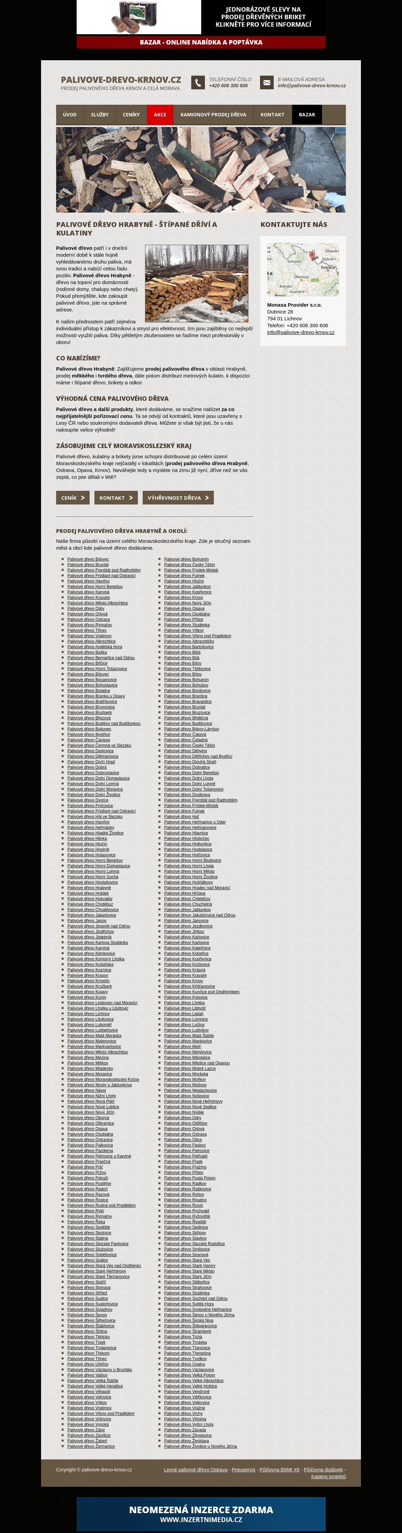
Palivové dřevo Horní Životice (191, 876)
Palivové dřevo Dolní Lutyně (189, 783)
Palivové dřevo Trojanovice (91, 1347)
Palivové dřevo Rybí (85, 1211)
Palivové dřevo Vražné (184, 1408)
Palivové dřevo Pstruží (87, 1178)
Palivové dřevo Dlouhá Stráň (190, 761)
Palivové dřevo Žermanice (91, 1446)
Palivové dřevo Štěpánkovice (190, 1326)
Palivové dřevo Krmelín (88, 981)
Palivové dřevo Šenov (87, 1315)
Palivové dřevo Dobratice (187, 767)
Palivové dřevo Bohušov (186, 685)
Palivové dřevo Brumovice (91, 707)
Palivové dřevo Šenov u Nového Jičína (199, 1315)
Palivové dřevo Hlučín (184, 581)
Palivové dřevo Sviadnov (89, 1309)
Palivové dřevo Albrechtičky (189, 641)
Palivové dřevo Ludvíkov (186, 1030)
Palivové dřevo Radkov (185, 1183)
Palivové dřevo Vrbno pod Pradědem (197, 636)
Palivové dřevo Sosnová (186, 1254)
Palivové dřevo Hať (181, 816)
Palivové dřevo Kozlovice (187, 964)
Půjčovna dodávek (323, 1469)
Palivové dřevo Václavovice (189, 1369)
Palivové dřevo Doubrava (187, 794)
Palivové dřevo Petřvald (185, 1156)
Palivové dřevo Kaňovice (186, 937)
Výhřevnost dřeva (174, 497)
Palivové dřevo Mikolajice (187, 1057)
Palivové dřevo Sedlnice (186, 1227)
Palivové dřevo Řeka (86, 1221)
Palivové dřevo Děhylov (185, 751)
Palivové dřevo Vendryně (187, 1391)
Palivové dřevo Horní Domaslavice (98, 866)
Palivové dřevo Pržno (86, 1172)
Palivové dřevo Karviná (88, 592)
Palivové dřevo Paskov (185, 1145)
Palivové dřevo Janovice (186, 920)
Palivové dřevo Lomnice (186, 1019)
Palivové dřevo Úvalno (184, 1364)
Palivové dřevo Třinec (87, 630)
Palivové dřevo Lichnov (88, 1013)
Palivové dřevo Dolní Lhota (188, 778)
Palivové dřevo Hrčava (184, 893)
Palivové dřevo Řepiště (185, 1221)
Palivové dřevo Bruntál (87, 564)
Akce (160, 114)
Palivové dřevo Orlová (87, 614)
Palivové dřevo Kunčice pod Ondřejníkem (201, 991)
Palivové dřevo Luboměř (89, 1024)
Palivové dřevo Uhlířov (87, 1364)
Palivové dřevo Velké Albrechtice (193, 1380)
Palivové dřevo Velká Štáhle (92, 1380)
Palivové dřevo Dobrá (87, 767)
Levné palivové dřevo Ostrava (195, 1469)
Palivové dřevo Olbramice (90, 1123)
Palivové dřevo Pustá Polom (190, 1178)
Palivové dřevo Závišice (89, 1435)
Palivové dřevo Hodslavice (188, 849)
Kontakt (273, 114)
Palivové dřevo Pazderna (90, 1150)
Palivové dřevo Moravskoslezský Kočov (103, 1079)
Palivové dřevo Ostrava (88, 619)
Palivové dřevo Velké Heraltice (95, 1386)
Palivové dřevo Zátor (86, 1430)
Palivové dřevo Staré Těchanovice (98, 1276)
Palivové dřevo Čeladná (186, 740)
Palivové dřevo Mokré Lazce (190, 1068)
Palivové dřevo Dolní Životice (93, 794)
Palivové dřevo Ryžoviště (187, 1216)
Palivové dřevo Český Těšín (189, 564)
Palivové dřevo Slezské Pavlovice (98, 1243)
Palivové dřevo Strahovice (188, 1287)
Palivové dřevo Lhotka (184, 1002)
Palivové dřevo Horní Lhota (189, 866)
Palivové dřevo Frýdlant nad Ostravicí (101, 575)
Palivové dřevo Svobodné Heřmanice (198, 1309)
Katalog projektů (328, 1476)
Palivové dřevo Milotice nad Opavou (197, 1063)
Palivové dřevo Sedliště (88, 1227)
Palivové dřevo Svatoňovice (92, 1304)
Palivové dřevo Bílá (181, 657)
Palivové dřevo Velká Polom (189, 1375)
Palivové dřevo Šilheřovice (91, 1320)
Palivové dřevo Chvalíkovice (93, 909)
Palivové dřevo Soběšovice (92, 1254)
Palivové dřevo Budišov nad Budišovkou (103, 723)
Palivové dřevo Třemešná (187, 1353)
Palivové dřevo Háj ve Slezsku (94, 816)
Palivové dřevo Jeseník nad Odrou (98, 926)
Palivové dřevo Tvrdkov (185, 1358)
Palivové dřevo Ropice (87, 1200)
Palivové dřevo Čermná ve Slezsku (99, 745)
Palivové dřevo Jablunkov (187, 586)
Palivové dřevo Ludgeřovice (92, 1030)
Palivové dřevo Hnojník (88, 849)
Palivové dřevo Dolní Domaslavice (98, 778)
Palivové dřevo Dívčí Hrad (91, 761)
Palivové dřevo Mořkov (185, 1079)
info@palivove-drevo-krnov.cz (312, 85)
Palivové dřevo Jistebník (89, 937)
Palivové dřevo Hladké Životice (95, 833)
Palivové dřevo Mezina (88, 1057)
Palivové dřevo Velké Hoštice (190, 1386)
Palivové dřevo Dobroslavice (93, 772)
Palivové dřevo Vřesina (185, 1419)
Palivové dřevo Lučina (184, 1024)
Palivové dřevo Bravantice (188, 701)
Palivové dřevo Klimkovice (91, 953)
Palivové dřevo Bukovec (89, 729)
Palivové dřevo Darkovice (90, 751)
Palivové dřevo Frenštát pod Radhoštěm (104, 570)
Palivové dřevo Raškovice (187, 1189)
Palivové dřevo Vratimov (89, 636)
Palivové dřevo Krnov (183, 597)
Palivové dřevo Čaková (185, 734)
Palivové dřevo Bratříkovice (92, 701)
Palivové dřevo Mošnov (185, 1085)
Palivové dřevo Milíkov (87, 1063)
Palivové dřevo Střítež (87, 1293)
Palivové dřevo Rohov (184, 1194)
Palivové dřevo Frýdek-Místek (191, 570)
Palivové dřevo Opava (184, 608)
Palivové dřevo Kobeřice (186, 953)
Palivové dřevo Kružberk (89, 986)
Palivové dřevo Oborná (88, 1117)
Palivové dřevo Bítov (183, 674)
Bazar (307, 114)
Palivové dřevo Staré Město (189, 1271)
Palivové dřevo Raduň (87, 1189)
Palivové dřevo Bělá (182, 652)
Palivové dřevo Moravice (89, 1074)
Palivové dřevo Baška (87, 652)
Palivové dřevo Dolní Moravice (95, 789)
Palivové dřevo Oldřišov (185, 1123)
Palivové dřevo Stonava (89, 1287)
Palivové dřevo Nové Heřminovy (193, 1101)
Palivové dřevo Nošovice (186, 1096)
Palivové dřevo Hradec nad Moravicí (197, 887)
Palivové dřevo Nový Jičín (187, 603)
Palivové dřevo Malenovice (91, 1041)
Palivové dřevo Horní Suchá (92, 876)
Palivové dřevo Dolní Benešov (191, 772)
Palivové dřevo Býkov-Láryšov (191, 729)
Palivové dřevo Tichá (183, 1336)
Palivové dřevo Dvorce (87, 800)
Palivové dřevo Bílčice (87, 663)
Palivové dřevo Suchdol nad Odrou (196, 1298)
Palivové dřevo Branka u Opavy (96, 696)
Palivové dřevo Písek (183, 1161)
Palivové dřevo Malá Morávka (94, 1035)
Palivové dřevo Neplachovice (190, 1090)
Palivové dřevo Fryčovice (90, 805)
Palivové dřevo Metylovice (188, 1052)
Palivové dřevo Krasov (87, 975)
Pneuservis (243, 1469)
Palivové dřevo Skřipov (185, 1232)
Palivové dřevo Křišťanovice (189, 986)
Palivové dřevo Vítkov (184, 630)
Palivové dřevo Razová (88, 1194)
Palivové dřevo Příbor (184, 619)
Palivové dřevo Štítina (87, 1331)
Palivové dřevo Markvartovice (94, 1046)
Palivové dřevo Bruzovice (187, 712)
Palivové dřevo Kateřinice (187, 948)
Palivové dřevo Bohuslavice (92, 685)
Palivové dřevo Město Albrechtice (97, 603)
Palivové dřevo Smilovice (187, 1249)
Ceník (69, 497)
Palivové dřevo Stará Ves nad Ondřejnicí (104, 1265)
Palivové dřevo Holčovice (187, 855)
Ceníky (131, 114)
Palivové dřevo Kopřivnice (187, 592)
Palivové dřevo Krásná (184, 970)
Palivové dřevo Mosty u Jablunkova (99, 1085)
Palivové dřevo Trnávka (185, 1342)
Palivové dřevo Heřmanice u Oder (195, 822)
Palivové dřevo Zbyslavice (188, 1435)
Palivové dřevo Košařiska (90, 964)
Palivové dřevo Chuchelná (188, 904)
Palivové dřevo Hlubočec (186, 838)
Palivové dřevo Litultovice (90, 1019)
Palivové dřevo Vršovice (89, 1419)
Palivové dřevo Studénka (187, 625)
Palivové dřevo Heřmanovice (190, 827)
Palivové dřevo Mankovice (188, 1041)
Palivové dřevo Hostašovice (92, 882)
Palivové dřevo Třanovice (187, 1347)
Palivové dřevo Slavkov (185, 1238)
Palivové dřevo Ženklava (186, 1441)
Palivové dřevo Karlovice (186, 942)
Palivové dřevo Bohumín (186, 559)
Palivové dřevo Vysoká (88, 1424)
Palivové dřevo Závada (185, 1430)
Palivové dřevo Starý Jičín (187, 1276)
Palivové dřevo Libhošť (185, 1008)
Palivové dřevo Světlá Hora (189, 1304)
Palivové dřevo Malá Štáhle (189, 1035)
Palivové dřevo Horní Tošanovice (97, 668)
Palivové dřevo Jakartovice (91, 915)
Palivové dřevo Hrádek (88, 893)
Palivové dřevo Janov (86, 920)
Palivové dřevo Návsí (86, 1090)
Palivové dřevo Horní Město (189, 871)
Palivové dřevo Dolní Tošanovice (193, 789)
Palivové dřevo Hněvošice (187, 844)
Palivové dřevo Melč (182, 1046)
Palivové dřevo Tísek (86, 1342)
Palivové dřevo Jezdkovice (188, 926)
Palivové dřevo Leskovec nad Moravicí (102, 1002)
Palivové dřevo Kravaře (88, 597)
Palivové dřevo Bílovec (88, 559)
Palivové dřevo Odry (85, 608)
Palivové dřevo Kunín (86, 997)
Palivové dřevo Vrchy (183, 1413)
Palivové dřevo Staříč (86, 1282)
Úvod (70, 114)
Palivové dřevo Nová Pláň (90, 1101)
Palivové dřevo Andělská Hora (94, 646)
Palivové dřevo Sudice (87, 1298)
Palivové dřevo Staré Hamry (189, 1265)
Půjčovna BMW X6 (280, 1469)
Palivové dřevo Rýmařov (89, 625)
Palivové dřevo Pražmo (185, 1167)
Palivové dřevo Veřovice (89, 1397)
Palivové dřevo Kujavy (87, 991)
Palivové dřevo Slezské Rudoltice (194, 1243)
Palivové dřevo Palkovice (90, 1145)
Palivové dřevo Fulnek (184, 575)
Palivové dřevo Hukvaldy (89, 898)
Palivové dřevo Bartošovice (189, 646)
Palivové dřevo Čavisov (88, 740)
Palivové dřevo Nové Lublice (93, 1106)
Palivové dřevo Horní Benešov (94, 586)
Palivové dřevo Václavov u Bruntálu (99, 1369)
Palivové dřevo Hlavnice (186, 833)
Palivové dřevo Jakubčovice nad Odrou (199, 915)
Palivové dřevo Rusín (183, 1205)
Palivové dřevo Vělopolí (88, 1391)
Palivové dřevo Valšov (87, 1375)
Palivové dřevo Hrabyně (89, 887)
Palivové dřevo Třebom (88, 1353)
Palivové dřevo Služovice (90, 1249)
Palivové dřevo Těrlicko (88, 1336)
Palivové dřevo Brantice (185, 696)
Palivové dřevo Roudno (185, 1200)
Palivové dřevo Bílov (183, 663)
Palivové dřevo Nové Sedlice (190, 1106)
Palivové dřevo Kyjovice (186, 997)
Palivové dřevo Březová (89, 718)
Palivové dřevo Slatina (87, 1238)
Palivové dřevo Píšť (85, 1167)
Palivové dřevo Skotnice (89, 1232)
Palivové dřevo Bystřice (88, 734)
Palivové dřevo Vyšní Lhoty (188, 1424)
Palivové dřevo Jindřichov (90, 931)
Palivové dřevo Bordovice (187, 690)
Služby (99, 114)
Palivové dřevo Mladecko (90, 1068)
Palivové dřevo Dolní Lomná (93, 783)
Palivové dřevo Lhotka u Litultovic (97, 1008)
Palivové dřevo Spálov (87, 1260)
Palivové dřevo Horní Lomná (93, 871)
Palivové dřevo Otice (183, 1139)
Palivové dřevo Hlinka (87, 838)
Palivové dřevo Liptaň (184, 1013)
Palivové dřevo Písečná (88, 1161)
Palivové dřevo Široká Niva (188, 1320)
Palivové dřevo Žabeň (87, 1441)
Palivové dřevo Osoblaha (187, 614)
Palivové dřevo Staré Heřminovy (96, 1271)
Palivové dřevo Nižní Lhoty (91, 1096)
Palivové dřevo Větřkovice (187, 1397)
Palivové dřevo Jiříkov (184, 931)
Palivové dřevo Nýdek (184, 1112)
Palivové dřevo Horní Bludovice (192, 860)
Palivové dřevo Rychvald (186, 1211)
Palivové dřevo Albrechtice (91, 641)
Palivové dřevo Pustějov (89, 1183)
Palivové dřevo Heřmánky (90, 827)
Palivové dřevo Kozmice (89, 970)
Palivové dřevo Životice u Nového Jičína (200, 1446)
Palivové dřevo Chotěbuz (90, 904)
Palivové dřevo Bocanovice (92, 679)
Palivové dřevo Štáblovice (90, 1326)
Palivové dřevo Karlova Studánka (97, 942)
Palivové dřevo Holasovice (91, 855)
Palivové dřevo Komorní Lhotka (96, 959)
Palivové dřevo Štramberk (187, 1331)
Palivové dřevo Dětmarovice (92, 756)
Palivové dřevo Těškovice (187, 668)
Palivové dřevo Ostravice (90, 1139)
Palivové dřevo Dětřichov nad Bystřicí (198, 756)
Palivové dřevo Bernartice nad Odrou (101, 657)
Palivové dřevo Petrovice (186, 1150)
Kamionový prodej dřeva (213, 114)
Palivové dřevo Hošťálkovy (188, 882)
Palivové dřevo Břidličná (186, 718)
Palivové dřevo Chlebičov (187, 898)
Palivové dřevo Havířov (88, 581)
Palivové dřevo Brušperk (89, 712)
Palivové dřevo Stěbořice (187, 1282)
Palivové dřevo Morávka (186, 1074)
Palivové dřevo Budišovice (188, 723)
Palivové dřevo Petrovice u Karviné (99, 1156)
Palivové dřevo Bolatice (88, 690)
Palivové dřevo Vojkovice (187, 1402)
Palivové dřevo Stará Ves (187, 1260)
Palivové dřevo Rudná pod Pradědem (101, 1205)
